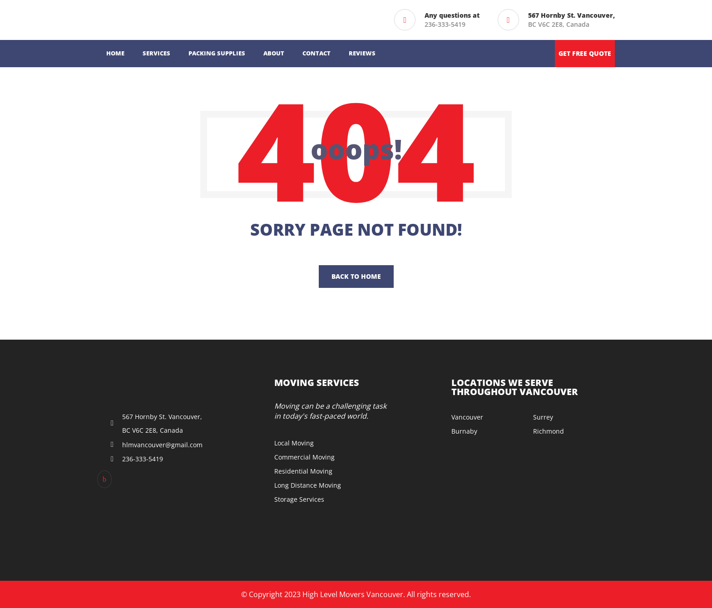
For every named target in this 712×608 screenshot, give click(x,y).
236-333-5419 (445, 24)
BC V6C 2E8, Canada (571, 20)
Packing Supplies (216, 53)
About (273, 53)
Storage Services (299, 499)
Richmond (548, 431)
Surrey (543, 417)
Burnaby (464, 431)
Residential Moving (303, 471)
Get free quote (585, 53)
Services (156, 53)
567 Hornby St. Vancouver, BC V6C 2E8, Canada (162, 423)
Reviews (362, 53)
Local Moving (294, 443)
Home (115, 53)
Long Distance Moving (307, 485)
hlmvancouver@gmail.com (162, 444)
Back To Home (356, 276)
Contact (316, 53)
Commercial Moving (304, 457)
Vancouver (467, 417)
